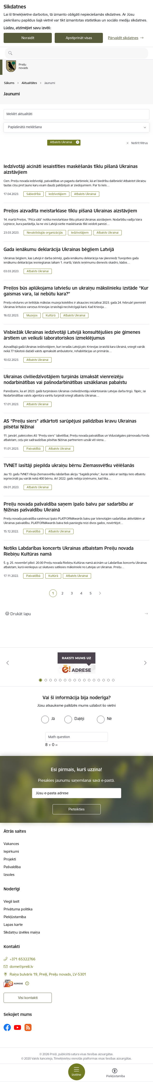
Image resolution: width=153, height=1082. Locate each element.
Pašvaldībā (33, 448)
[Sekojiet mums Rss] (28, 1027)
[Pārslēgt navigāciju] (76, 1071)
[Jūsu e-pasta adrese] (76, 793)
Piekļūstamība (15, 916)
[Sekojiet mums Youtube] (17, 1027)
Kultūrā (50, 315)
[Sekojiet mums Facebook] (7, 1027)
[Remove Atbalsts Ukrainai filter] (77, 142)
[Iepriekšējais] (7, 663)
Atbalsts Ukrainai (85, 194)
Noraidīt (27, 37)
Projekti (10, 859)
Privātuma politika (18, 909)
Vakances (11, 843)
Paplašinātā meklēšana (25, 127)
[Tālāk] (145, 663)
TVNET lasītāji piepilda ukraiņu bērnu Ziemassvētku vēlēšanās (69, 465)
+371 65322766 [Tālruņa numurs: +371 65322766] (22, 959)
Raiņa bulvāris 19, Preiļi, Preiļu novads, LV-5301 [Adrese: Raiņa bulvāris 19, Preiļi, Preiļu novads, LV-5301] (48, 974)
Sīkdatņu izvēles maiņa (22, 932)
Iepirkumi (11, 851)
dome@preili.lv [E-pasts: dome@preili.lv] (21, 966)
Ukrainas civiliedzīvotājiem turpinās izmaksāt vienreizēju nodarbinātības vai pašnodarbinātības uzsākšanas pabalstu (65, 379)
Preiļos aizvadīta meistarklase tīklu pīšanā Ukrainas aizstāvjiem (70, 211)
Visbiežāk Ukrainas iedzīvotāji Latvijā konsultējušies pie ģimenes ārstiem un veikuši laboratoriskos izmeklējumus (72, 335)
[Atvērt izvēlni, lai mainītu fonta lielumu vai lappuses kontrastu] (114, 1073)
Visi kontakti (28, 997)
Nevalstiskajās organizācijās (45, 232)
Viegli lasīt (11, 901)
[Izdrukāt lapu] (76, 613)
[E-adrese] (13, 983)
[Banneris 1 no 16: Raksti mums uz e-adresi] (76, 663)
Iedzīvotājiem (57, 194)
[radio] (48, 718)
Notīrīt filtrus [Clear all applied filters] (139, 143)
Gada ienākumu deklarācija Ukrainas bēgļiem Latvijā (59, 249)
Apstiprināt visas (79, 37)
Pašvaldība (12, 867)
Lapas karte (13, 924)
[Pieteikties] (77, 809)
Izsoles (9, 874)
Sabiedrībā (33, 194)
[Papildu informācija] (27, 983)
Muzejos (32, 315)
